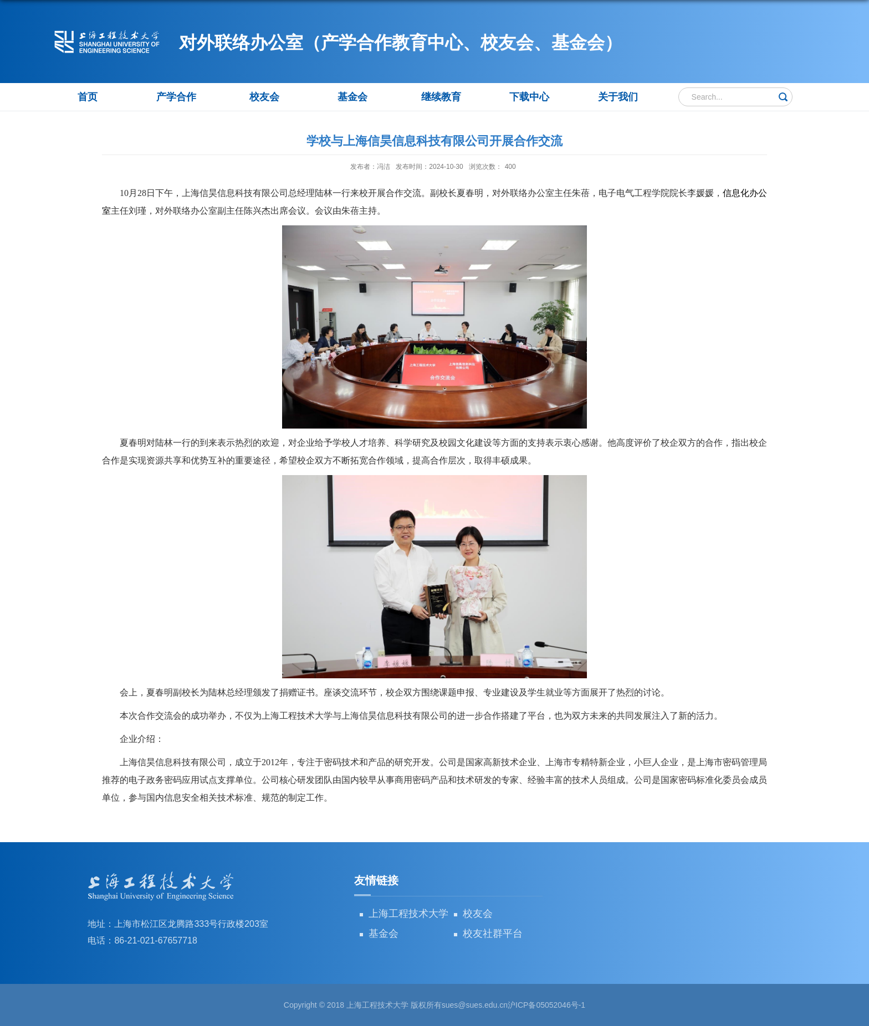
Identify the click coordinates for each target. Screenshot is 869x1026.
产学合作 (176, 96)
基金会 (352, 96)
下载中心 (529, 96)
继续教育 (441, 96)
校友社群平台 (493, 933)
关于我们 (618, 96)
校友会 (264, 96)
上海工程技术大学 (408, 913)
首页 (88, 96)
